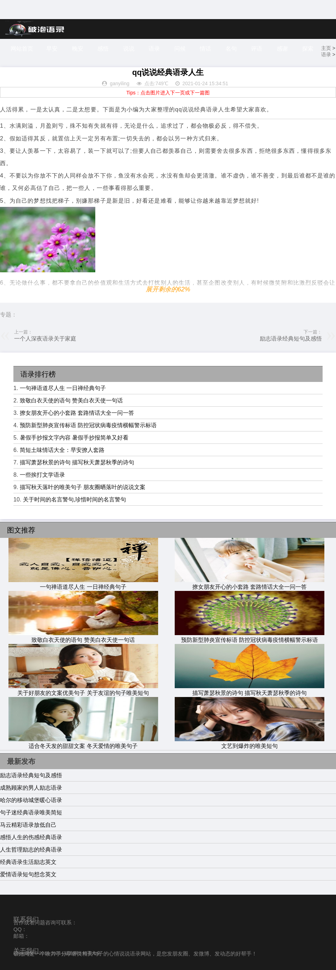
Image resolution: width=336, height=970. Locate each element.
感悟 (103, 49)
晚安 (77, 49)
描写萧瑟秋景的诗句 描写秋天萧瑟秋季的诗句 (77, 462)
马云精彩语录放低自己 (28, 825)
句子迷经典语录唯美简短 (31, 812)
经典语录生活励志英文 (28, 862)
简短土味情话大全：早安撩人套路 (62, 450)
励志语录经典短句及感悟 (291, 339)
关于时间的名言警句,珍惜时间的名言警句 (74, 499)
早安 (52, 49)
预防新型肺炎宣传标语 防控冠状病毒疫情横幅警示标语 (88, 425)
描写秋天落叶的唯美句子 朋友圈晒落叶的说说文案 (82, 487)
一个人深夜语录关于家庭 (45, 339)
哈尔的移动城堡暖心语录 (31, 800)
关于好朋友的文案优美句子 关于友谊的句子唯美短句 (83, 689)
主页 (326, 48)
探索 (307, 49)
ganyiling (119, 83)
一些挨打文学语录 (42, 475)
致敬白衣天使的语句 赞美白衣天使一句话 (71, 400)
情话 (205, 49)
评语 (256, 49)
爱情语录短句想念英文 (28, 874)
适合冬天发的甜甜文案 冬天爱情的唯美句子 (83, 742)
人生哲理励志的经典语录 (31, 850)
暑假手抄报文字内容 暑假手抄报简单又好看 (74, 438)
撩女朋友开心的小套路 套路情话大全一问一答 (77, 413)
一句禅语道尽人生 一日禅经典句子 (63, 388)
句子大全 (91, 953)
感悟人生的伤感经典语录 (31, 837)
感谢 (282, 49)
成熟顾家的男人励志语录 (31, 788)
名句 (231, 49)
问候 (180, 49)
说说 (128, 49)
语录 (154, 49)
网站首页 (22, 49)
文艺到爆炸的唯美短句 (249, 742)
